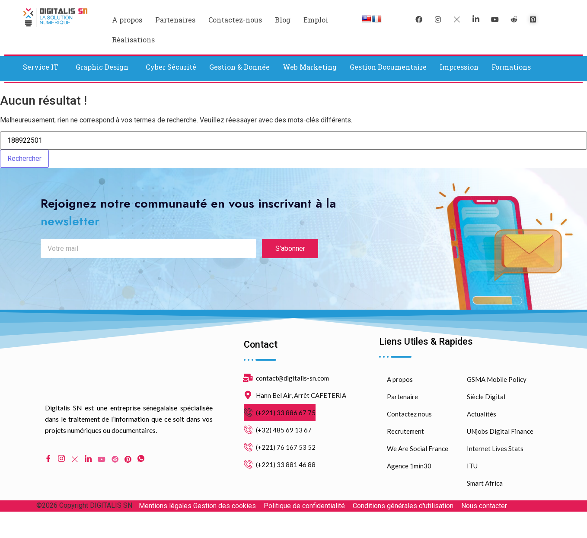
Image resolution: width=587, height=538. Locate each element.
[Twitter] (456, 19)
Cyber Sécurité (171, 66)
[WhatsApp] (140, 474)
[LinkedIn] (475, 19)
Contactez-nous (235, 19)
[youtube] (494, 19)
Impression (459, 66)
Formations (511, 66)
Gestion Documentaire (388, 66)
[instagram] (437, 19)
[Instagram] (61, 474)
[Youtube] (101, 474)
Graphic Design (102, 66)
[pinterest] (532, 19)
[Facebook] (418, 19)
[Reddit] (115, 474)
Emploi (315, 19)
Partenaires (175, 19)
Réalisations (133, 39)
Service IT (40, 66)
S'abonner (290, 264)
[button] (42, 67)
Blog (282, 19)
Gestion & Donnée (239, 66)
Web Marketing (310, 66)
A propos (127, 19)
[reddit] (513, 19)
